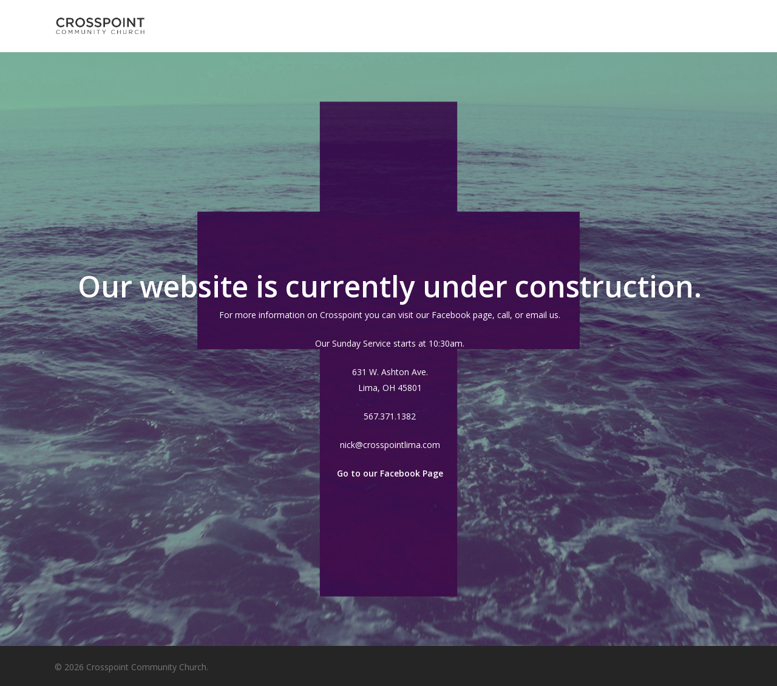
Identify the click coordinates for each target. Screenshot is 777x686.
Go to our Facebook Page (390, 473)
